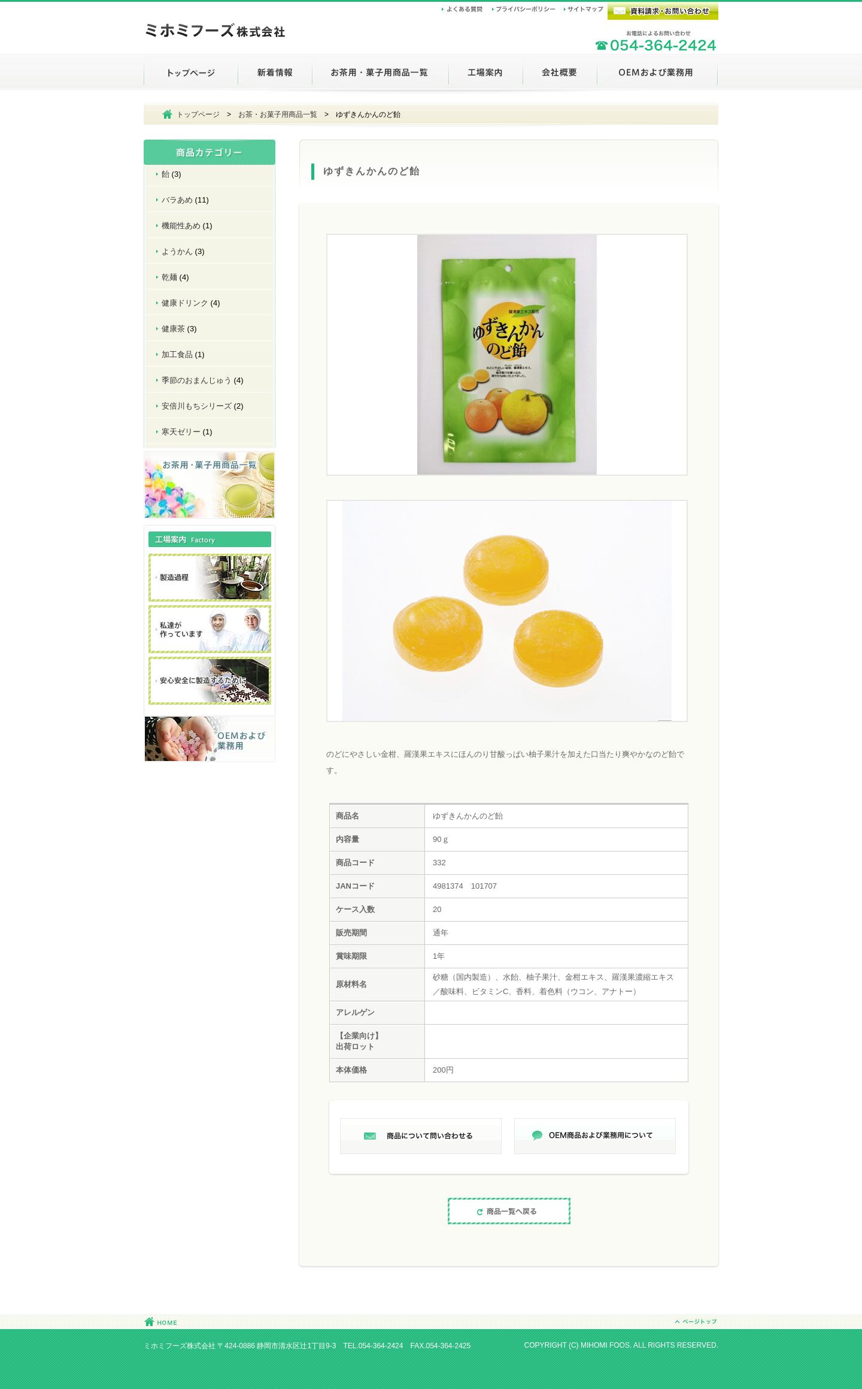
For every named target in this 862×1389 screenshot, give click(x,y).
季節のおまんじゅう (197, 380)
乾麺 (169, 277)
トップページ (198, 114)
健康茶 (173, 328)
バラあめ (177, 199)
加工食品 (177, 354)
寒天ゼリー (181, 431)
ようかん (177, 251)
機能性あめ (181, 225)
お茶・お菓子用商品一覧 (277, 114)
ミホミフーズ (215, 32)
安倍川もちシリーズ (197, 405)
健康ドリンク (185, 302)
